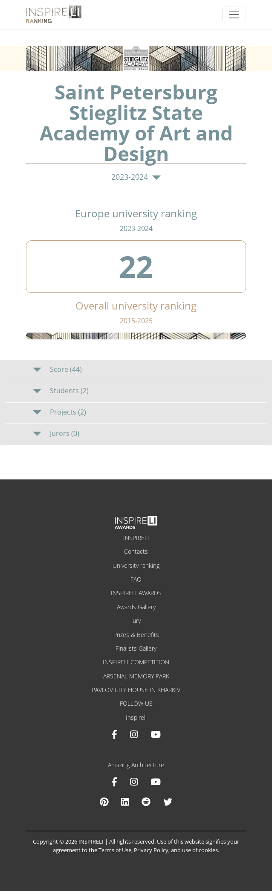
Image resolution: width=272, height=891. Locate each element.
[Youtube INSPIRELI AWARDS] (155, 734)
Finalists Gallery (136, 648)
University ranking (136, 565)
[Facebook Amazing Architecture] (114, 781)
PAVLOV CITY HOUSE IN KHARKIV (136, 690)
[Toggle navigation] (234, 14)
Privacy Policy (151, 850)
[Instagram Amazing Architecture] (133, 781)
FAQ (136, 579)
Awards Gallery (136, 607)
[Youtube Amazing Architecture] (155, 781)
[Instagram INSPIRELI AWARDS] (133, 734)
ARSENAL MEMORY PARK (136, 676)
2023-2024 (136, 177)
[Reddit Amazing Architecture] (146, 801)
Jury (136, 620)
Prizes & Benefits (136, 635)
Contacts (136, 551)
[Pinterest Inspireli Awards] (104, 801)
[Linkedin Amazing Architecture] (125, 801)
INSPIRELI (136, 538)
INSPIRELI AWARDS (136, 593)
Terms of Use (114, 850)
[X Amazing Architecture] (168, 801)
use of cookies (200, 850)
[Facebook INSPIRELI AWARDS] (114, 734)
